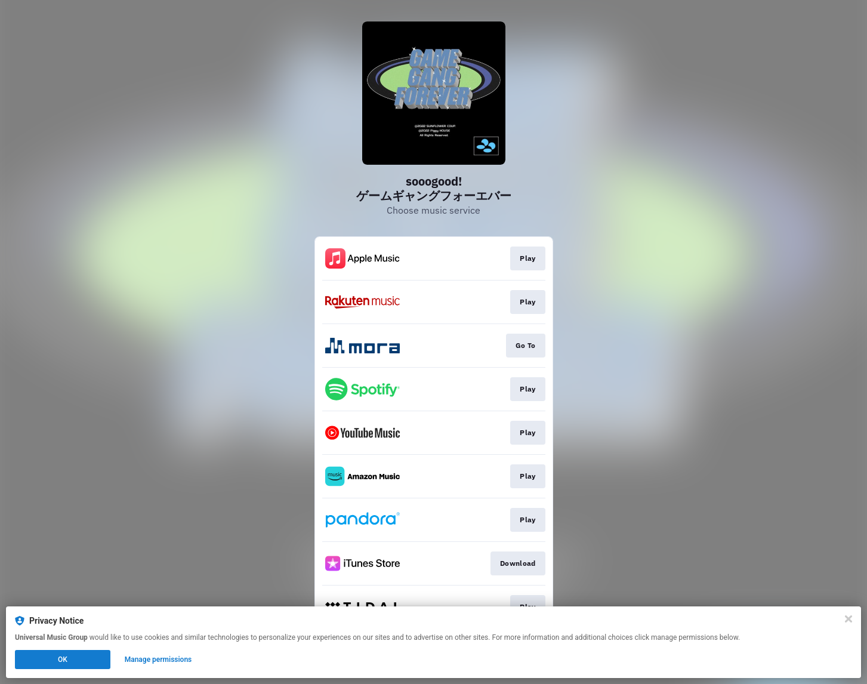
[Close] (848, 618)
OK (62, 659)
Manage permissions (158, 659)
